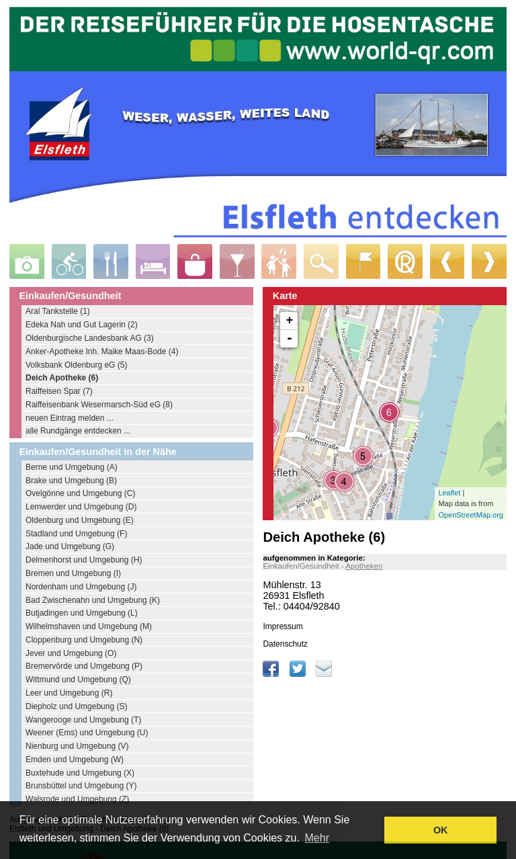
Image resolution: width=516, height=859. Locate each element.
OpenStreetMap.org (470, 515)
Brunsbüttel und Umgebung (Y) (81, 785)
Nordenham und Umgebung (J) (81, 586)
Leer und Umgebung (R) (69, 693)
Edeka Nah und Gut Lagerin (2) (82, 324)
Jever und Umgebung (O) (71, 653)
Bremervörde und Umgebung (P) (84, 666)
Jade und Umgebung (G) (70, 546)
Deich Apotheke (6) (62, 377)
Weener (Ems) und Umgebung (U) (87, 732)
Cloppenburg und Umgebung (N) (84, 640)
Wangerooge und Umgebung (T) (83, 720)
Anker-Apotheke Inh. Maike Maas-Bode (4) (102, 351)
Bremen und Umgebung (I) (73, 573)
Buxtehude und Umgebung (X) (80, 773)
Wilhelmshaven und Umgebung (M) (89, 626)
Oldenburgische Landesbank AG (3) (90, 338)
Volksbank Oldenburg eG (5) (76, 365)
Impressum (282, 626)
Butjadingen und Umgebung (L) (82, 613)
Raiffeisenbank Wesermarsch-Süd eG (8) (99, 404)
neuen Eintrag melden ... (70, 418)
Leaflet (449, 493)
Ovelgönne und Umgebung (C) (80, 493)
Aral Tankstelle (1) (58, 311)
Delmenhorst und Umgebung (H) (84, 560)
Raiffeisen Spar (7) (59, 391)
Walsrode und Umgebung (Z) (77, 799)
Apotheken (363, 566)
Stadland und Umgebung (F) (76, 533)
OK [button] (440, 830)
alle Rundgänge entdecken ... (78, 431)
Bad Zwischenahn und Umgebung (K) (93, 600)
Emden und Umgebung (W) (75, 759)
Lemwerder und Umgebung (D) (81, 507)
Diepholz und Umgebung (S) (76, 706)
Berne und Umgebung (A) (72, 467)
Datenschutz (285, 644)
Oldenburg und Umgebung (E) (80, 520)
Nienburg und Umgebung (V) (77, 746)
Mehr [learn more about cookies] (317, 838)
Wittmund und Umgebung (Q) (78, 679)
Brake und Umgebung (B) (71, 480)
